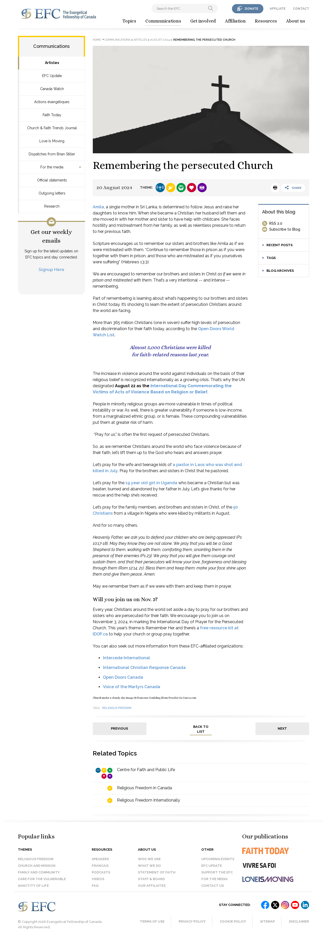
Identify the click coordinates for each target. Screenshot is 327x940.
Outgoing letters (52, 193)
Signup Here (51, 269)
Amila (98, 206)
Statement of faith (157, 872)
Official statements (52, 180)
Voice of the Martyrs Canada (131, 686)
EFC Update (52, 76)
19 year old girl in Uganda (151, 482)
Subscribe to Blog (284, 229)
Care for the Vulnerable (42, 879)
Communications (163, 21)
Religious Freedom (35, 859)
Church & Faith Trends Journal (52, 128)
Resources (266, 21)
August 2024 (160, 39)
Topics (129, 21)
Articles (52, 63)
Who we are (149, 859)
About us (295, 21)
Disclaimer (299, 921)
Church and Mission (36, 866)
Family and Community (39, 872)
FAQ (95, 886)
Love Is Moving (51, 141)
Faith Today (52, 115)
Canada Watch (52, 89)
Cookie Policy (233, 921)
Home (97, 39)
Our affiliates (152, 886)
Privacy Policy (192, 921)
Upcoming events (217, 859)
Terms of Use (152, 921)
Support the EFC (217, 872)
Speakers (100, 859)
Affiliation (235, 21)
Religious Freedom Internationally (148, 800)
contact (301, 8)
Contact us (212, 886)
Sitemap (267, 921)
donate (251, 8)
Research (52, 206)
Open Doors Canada (123, 677)
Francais (100, 866)
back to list (200, 729)
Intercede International (126, 657)
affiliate (278, 8)
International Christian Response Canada (144, 667)
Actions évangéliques (51, 102)
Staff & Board (151, 879)
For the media (51, 167)
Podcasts (101, 872)
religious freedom (116, 708)
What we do (149, 866)
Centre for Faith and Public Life (146, 769)
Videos (98, 879)
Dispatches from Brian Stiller (52, 154)
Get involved (203, 21)
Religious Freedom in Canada (144, 787)
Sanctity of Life (33, 886)
